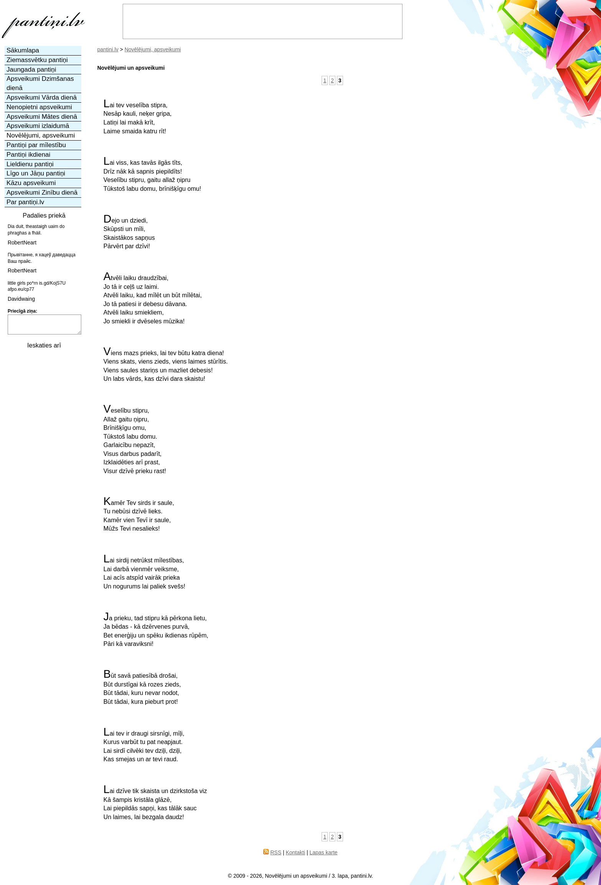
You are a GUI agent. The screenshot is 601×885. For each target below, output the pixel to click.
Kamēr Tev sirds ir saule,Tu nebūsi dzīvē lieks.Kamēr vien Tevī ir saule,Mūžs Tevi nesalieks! (138, 514)
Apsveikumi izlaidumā (38, 125)
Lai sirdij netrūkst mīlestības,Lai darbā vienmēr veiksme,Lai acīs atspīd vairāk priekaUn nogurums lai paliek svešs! (144, 572)
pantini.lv (107, 49)
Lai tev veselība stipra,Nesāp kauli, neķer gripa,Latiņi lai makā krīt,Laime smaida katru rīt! (137, 116)
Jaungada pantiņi (31, 69)
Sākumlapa (23, 50)
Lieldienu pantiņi (30, 164)
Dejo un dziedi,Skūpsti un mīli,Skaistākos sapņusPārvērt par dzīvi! (129, 232)
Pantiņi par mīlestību (36, 145)
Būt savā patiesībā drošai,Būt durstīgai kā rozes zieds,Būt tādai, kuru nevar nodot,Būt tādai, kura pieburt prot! (142, 687)
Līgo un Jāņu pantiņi (36, 173)
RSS (275, 852)
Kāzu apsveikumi (31, 183)
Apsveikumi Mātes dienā (42, 116)
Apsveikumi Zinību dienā (42, 192)
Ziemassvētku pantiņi (37, 60)
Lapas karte (323, 852)
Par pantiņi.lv (25, 202)
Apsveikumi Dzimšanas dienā (40, 83)
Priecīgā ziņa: (22, 311)
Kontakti (295, 852)
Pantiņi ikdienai (28, 154)
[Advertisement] (43, 468)
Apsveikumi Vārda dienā (42, 97)
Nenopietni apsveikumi (39, 107)
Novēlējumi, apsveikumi (153, 49)
